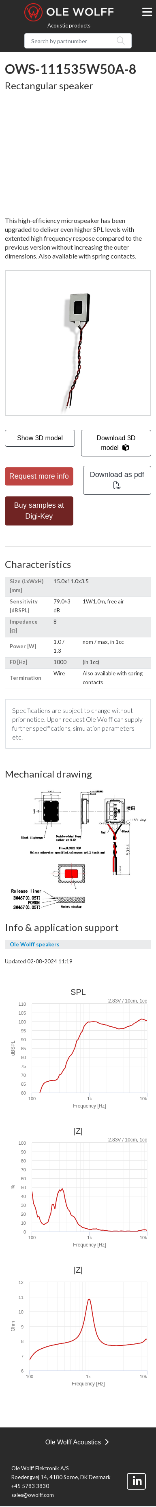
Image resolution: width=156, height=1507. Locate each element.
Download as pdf (117, 480)
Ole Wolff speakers (35, 944)
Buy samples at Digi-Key (39, 510)
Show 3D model (40, 438)
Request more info (39, 476)
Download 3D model (115, 443)
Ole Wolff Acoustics (77, 1442)
